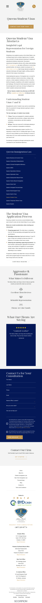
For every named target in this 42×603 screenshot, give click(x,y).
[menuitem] (20, 158)
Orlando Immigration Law (21, 476)
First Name (9, 379)
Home (21, 471)
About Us (21, 473)
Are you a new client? (11, 406)
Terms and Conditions (21, 488)
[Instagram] (14, 498)
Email (7, 395)
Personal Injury (21, 481)
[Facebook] (24, 498)
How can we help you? (11, 411)
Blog (21, 483)
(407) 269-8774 (21, 528)
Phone (7, 390)
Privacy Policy (19, 428)
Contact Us (21, 485)
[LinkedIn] (21, 498)
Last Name (9, 385)
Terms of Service (27, 428)
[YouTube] (17, 498)
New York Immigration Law (21, 478)
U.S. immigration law (12, 65)
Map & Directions (21, 542)
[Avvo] (28, 498)
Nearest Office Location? (12, 400)
